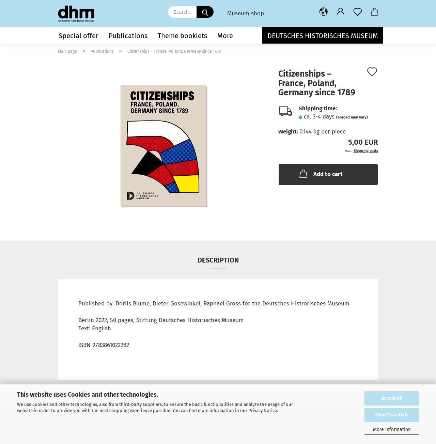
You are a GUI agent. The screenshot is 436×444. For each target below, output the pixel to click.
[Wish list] (357, 12)
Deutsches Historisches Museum (322, 36)
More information (392, 429)
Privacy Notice (262, 410)
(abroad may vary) (352, 117)
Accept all (391, 398)
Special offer (78, 36)
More (225, 36)
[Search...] (205, 12)
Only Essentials (391, 415)
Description (218, 260)
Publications (128, 36)
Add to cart (320, 173)
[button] (323, 12)
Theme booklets (182, 36)
